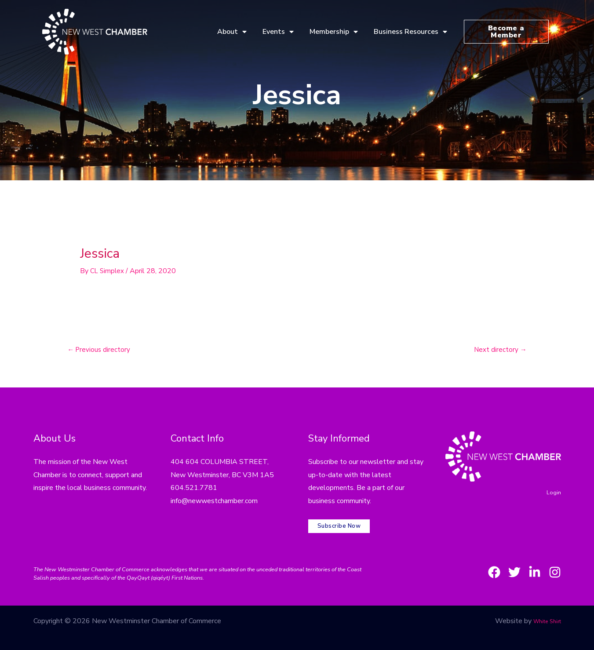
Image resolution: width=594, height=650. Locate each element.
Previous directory (100, 350)
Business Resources (410, 32)
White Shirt (543, 612)
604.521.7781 (194, 489)
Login (552, 493)
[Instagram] (555, 563)
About (232, 32)
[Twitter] (504, 563)
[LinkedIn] (529, 563)
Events (278, 32)
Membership (334, 32)
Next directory (499, 350)
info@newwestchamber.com (214, 502)
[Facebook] (478, 563)
